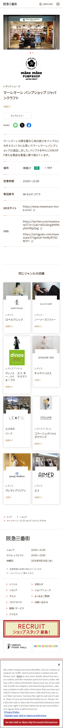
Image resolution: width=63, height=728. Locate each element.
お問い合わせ (41, 602)
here (20, 676)
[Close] (59, 664)
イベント (13, 584)
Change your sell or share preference (25, 715)
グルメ (12, 596)
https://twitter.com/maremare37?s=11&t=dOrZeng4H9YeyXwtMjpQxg (41, 224)
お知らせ (38, 584)
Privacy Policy (11, 712)
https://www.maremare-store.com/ (41, 208)
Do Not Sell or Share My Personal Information (31, 722)
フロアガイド (15, 602)
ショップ (13, 590)
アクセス (13, 614)
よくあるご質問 (42, 596)
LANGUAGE (48, 4)
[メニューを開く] (58, 4)
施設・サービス (16, 608)
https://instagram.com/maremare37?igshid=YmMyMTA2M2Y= (41, 237)
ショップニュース (42, 590)
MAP (49, 167)
